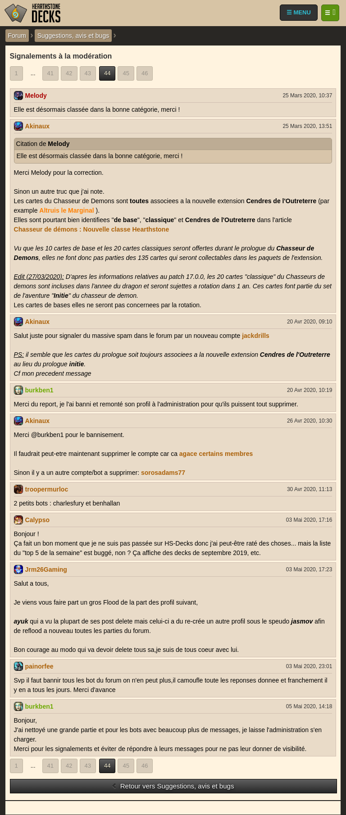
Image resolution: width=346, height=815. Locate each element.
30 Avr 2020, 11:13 (309, 489)
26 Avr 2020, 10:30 (309, 421)
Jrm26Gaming (46, 569)
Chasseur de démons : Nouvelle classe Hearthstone (91, 229)
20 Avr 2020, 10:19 (309, 390)
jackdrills (255, 335)
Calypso (37, 520)
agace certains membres (216, 453)
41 (50, 73)
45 (126, 73)
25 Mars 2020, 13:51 (307, 126)
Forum (17, 35)
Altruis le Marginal (66, 210)
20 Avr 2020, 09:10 (309, 322)
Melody (36, 95)
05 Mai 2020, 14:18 (309, 706)
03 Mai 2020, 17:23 (309, 569)
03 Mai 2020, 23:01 (309, 666)
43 (88, 73)
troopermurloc (46, 489)
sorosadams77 (163, 472)
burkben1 (39, 390)
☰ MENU (299, 12)
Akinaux (37, 126)
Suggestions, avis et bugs (73, 35)
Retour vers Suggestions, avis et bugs (172, 786)
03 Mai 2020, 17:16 (309, 520)
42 (69, 73)
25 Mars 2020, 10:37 (307, 95)
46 (144, 73)
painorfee (39, 666)
